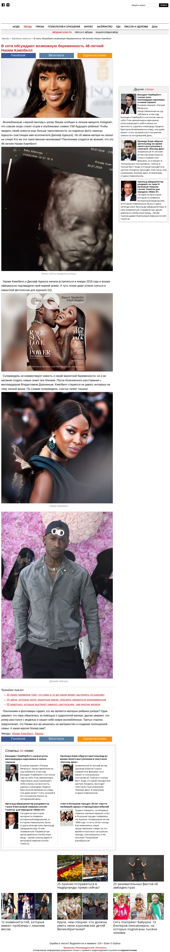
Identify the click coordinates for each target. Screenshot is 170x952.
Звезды (27, 26)
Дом (154, 26)
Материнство (104, 26)
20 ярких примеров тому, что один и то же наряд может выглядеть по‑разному (55, 694)
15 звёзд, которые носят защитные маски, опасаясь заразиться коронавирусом (56, 699)
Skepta (39, 733)
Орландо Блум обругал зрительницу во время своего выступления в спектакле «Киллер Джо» (84, 758)
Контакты (101, 947)
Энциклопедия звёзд (107, 32)
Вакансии (69, 947)
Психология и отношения (64, 26)
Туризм (40, 26)
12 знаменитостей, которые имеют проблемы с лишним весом (23, 925)
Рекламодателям (85, 947)
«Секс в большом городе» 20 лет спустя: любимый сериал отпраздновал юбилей (84, 805)
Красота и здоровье (136, 26)
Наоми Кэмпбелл (22, 733)
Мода (16, 26)
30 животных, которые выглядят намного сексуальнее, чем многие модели (53, 704)
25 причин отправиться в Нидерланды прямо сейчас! (78, 885)
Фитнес (88, 26)
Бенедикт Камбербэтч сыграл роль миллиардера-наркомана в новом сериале (26, 758)
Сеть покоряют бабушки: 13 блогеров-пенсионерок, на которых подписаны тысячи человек (135, 927)
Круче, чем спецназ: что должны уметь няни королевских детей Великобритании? (82, 925)
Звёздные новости (62, 32)
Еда (118, 26)
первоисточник (128, 950)
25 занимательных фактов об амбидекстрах (135, 885)
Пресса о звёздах (84, 32)
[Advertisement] (143, 62)
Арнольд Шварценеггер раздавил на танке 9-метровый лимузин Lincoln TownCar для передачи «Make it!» (27, 806)
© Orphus (115, 943)
